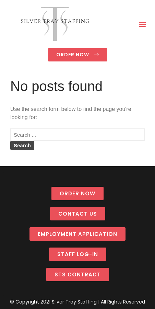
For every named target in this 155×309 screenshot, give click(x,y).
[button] (142, 24)
